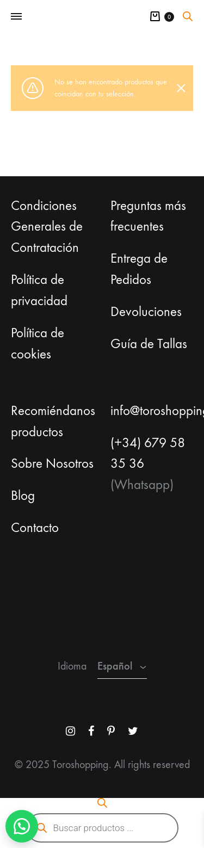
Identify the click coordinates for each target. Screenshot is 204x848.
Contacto (35, 527)
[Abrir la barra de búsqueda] (187, 16)
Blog (23, 495)
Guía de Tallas (148, 344)
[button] (21, 826)
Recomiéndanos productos (53, 421)
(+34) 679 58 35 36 (147, 453)
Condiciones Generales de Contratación (47, 226)
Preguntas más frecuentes (148, 216)
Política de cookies (37, 343)
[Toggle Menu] (16, 17)
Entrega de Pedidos (139, 269)
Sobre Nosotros (52, 463)
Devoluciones (146, 312)
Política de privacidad (39, 290)
